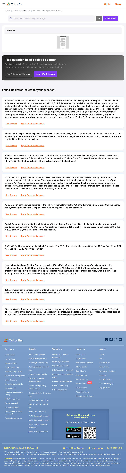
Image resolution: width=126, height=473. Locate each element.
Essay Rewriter (81, 388)
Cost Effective (81, 371)
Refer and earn (81, 384)
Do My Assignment (12, 407)
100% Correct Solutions (84, 363)
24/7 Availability (81, 367)
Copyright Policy (105, 379)
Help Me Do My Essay (60, 386)
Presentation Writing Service (15, 376)
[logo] (15, 4)
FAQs (101, 358)
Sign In (107, 4)
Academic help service (13, 418)
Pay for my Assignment (60, 362)
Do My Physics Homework (38, 432)
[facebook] (106, 339)
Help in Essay (10, 359)
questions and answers (21, 11)
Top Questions (104, 388)
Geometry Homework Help (62, 381)
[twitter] (120, 339)
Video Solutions (11, 380)
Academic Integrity (106, 384)
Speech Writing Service (13, 372)
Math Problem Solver (12, 399)
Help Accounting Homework (62, 370)
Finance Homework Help (38, 374)
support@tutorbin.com (74, 448)
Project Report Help (12, 367)
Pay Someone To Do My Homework (13, 412)
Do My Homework (11, 403)
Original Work (81, 358)
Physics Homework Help (38, 358)
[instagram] (115, 339)
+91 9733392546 (97, 448)
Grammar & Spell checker (85, 396)
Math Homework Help (37, 354)
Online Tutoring (10, 388)
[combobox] (51, 18)
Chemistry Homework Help (38, 363)
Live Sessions (10, 355)
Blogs (101, 354)
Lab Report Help (11, 363)
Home (8, 11)
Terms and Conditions (107, 371)
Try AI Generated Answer (32, 124)
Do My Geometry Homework (39, 416)
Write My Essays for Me (60, 366)
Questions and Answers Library (14, 393)
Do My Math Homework (37, 412)
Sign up (118, 4)
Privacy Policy (104, 367)
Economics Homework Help (39, 400)
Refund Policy (104, 363)
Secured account (82, 379)
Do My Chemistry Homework (39, 420)
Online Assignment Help (14, 384)
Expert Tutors (80, 354)
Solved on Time (81, 375)
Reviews (102, 375)
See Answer (11, 124)
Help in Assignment (59, 390)
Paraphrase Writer (82, 392)
